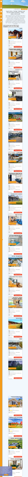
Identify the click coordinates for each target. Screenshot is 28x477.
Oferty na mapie (24, 9)
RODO (6, 473)
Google (5, 467)
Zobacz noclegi (18, 47)
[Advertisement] (15, 388)
